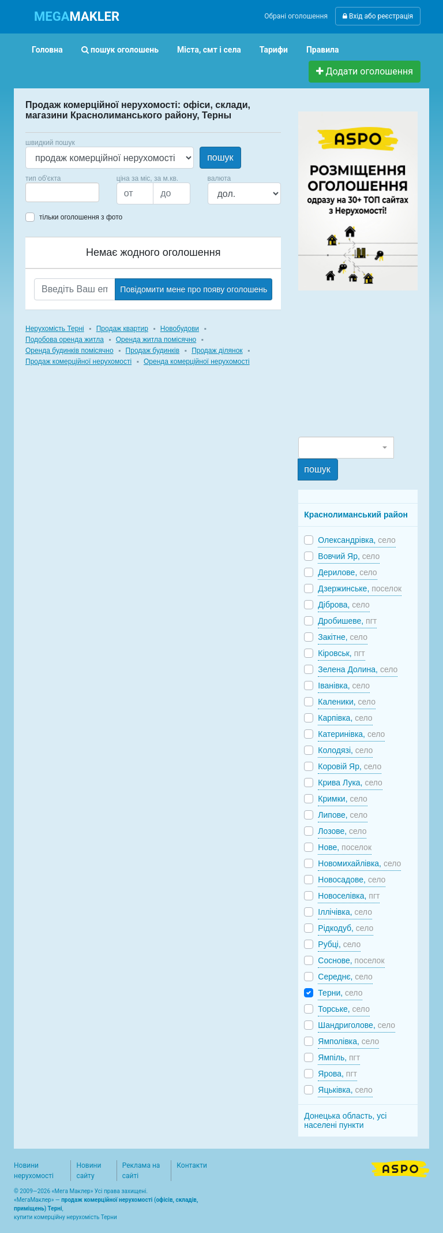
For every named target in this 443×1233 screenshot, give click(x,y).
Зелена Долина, (357, 669)
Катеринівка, (351, 734)
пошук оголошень (120, 49)
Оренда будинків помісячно (69, 351)
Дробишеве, (347, 620)
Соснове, (351, 960)
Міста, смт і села (209, 49)
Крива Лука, (350, 782)
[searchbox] (46, 192)
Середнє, (345, 976)
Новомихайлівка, (359, 863)
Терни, (340, 992)
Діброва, (343, 604)
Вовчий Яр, (349, 556)
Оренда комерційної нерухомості (197, 361)
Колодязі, (345, 750)
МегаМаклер (34, 1200)
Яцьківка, (345, 1089)
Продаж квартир (122, 329)
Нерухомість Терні (54, 329)
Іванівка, (344, 685)
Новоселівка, (349, 895)
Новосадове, (351, 879)
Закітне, (342, 637)
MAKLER (76, 16)
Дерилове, (347, 572)
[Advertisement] (370, 362)
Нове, (344, 847)
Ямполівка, (348, 1041)
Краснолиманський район (356, 514)
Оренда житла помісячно (156, 340)
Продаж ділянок (217, 351)
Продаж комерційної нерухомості (78, 361)
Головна (47, 49)
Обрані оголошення (296, 16)
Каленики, (347, 701)
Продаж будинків (153, 351)
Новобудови (179, 329)
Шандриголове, (356, 1025)
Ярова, (337, 1073)
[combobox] (62, 192)
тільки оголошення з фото (80, 217)
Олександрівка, (356, 540)
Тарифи (274, 49)
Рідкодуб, (345, 928)
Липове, (342, 814)
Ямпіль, (339, 1057)
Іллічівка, (345, 912)
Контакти (192, 1165)
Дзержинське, (359, 588)
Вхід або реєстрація (378, 16)
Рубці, (339, 944)
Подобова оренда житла (64, 340)
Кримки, (342, 798)
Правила (322, 49)
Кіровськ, (341, 653)
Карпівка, (345, 717)
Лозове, (342, 831)
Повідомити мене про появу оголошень (193, 289)
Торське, (344, 1009)
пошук (220, 157)
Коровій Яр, (349, 766)
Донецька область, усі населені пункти (345, 1120)
